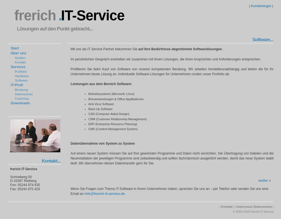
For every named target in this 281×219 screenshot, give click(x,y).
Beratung (21, 90)
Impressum (244, 206)
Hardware (22, 76)
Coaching (22, 98)
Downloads (20, 103)
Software (21, 80)
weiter (263, 180)
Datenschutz (24, 94)
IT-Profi (17, 85)
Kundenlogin (261, 6)
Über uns (18, 53)
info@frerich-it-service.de (105, 194)
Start (15, 48)
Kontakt (20, 62)
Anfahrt (20, 58)
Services (18, 67)
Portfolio (21, 72)
